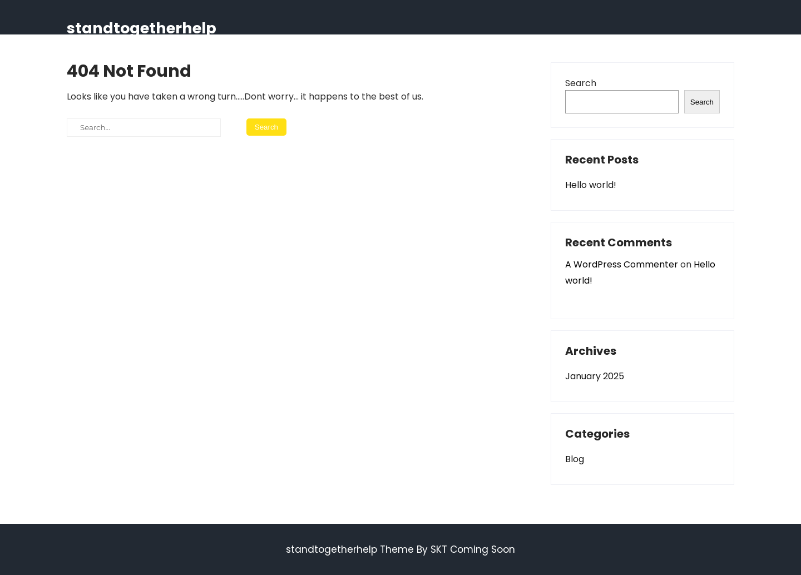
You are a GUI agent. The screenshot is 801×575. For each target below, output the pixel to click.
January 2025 (594, 376)
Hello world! (590, 185)
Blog (574, 459)
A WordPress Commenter (621, 264)
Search (580, 83)
